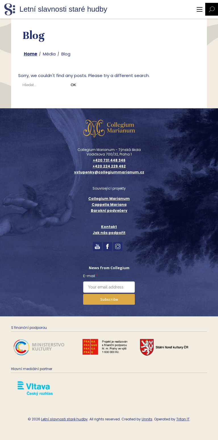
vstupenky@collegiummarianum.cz (109, 172)
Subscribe (109, 299)
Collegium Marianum (109, 198)
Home (30, 54)
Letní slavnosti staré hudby (64, 419)
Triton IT (183, 419)
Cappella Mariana (109, 204)
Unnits (147, 419)
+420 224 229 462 (109, 166)
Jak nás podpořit (109, 232)
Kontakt (109, 226)
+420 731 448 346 (109, 160)
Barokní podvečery (109, 210)
